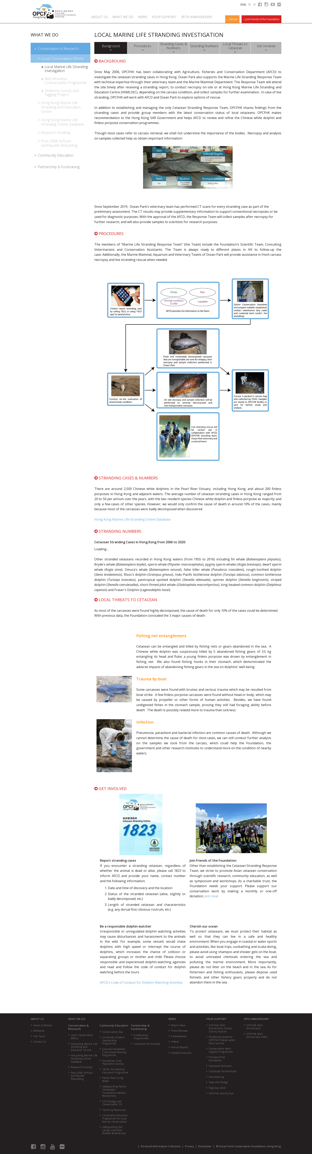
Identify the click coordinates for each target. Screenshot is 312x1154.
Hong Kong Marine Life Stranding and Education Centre (59, 107)
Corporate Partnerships (222, 1071)
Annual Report (179, 1047)
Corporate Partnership (147, 1044)
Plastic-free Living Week (112, 1079)
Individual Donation (220, 1066)
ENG (243, 4)
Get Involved (266, 48)
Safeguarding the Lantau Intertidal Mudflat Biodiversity (114, 1130)
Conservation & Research (56, 48)
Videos (175, 1041)
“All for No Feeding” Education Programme (115, 1071)
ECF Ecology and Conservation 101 (112, 1103)
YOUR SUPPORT (164, 17)
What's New (178, 1025)
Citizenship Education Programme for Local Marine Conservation (115, 1118)
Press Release (179, 1030)
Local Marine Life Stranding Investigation (64, 68)
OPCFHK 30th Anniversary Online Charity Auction (220, 1028)
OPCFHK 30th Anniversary (254, 1027)
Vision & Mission (42, 1025)
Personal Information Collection (161, 1146)
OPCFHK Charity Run (221, 1093)
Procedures (142, 48)
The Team (39, 1036)
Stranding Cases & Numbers (173, 48)
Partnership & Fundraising (57, 166)
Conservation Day (112, 1032)
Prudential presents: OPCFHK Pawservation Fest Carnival (222, 1040)
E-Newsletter (179, 1036)
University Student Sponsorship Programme (113, 1040)
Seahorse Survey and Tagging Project (60, 92)
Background (111, 48)
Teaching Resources (114, 1110)
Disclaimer (205, 1146)
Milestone (39, 1030)
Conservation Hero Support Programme (221, 1050)
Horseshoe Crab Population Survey (113, 1062)
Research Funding (53, 132)
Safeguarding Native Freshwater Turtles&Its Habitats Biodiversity (114, 1091)
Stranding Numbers (204, 48)
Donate (232, 19)
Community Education (53, 155)
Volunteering (216, 1077)
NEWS (142, 17)
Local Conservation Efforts (60, 58)
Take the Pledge (218, 1082)
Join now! (211, 896)
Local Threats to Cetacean (235, 48)
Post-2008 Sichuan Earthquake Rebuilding (57, 143)
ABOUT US (99, 17)
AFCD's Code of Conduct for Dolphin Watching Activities (141, 982)
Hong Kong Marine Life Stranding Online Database (60, 122)
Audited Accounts (181, 1053)
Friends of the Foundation (217, 1058)
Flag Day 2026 (217, 1088)
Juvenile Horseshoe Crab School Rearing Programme (114, 1052)
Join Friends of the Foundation (261, 19)
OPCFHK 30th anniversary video (256, 1035)
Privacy (189, 1146)
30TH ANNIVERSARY (197, 17)
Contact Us (39, 1041)
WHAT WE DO (123, 17)
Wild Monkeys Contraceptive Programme (64, 80)
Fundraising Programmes (141, 1036)
